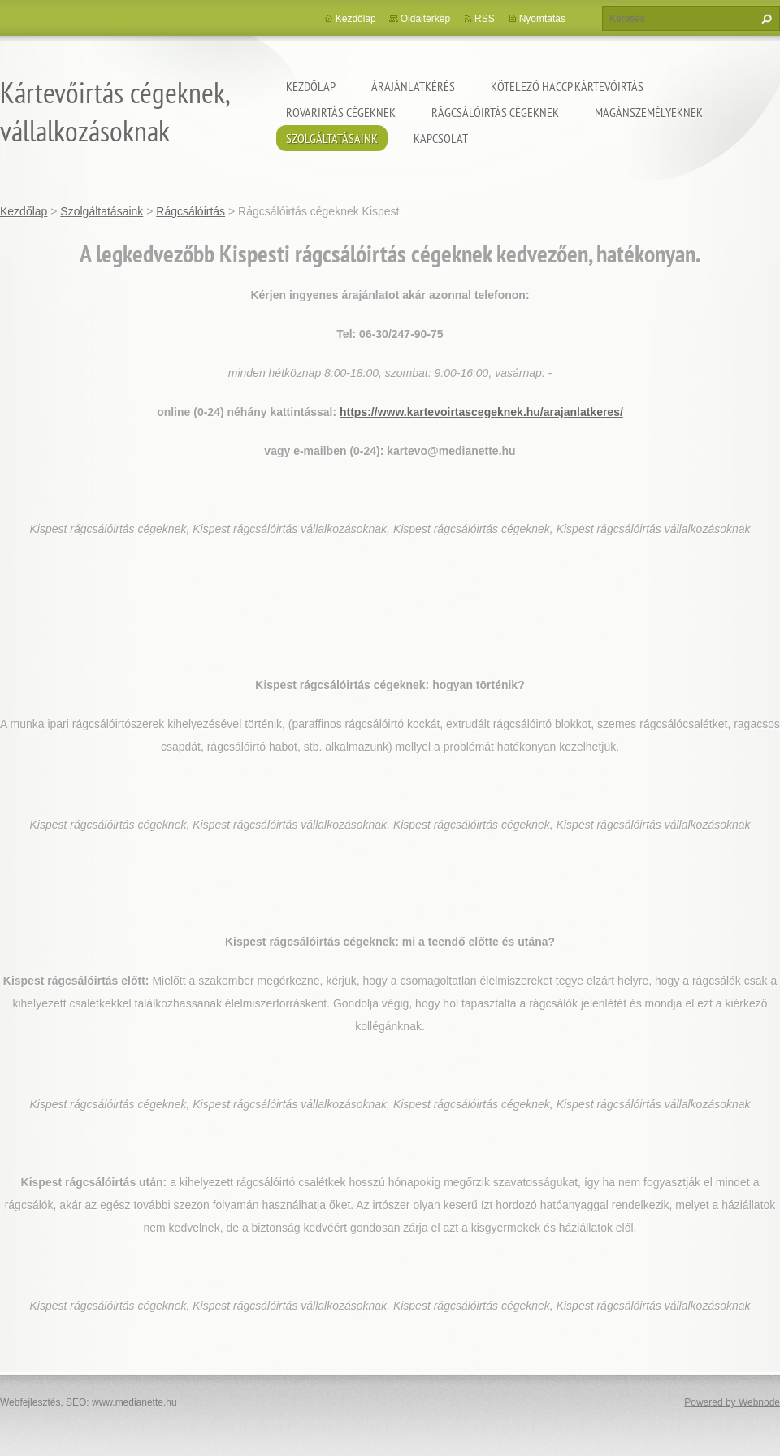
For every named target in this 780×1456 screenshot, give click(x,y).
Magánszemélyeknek (649, 112)
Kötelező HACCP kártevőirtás (567, 86)
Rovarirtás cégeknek (341, 112)
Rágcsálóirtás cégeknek (495, 112)
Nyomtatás (542, 18)
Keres (764, 18)
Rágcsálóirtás (190, 211)
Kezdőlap (311, 86)
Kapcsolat (441, 138)
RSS (484, 18)
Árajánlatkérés (413, 86)
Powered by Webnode (732, 1402)
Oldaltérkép (425, 18)
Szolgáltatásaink (332, 138)
